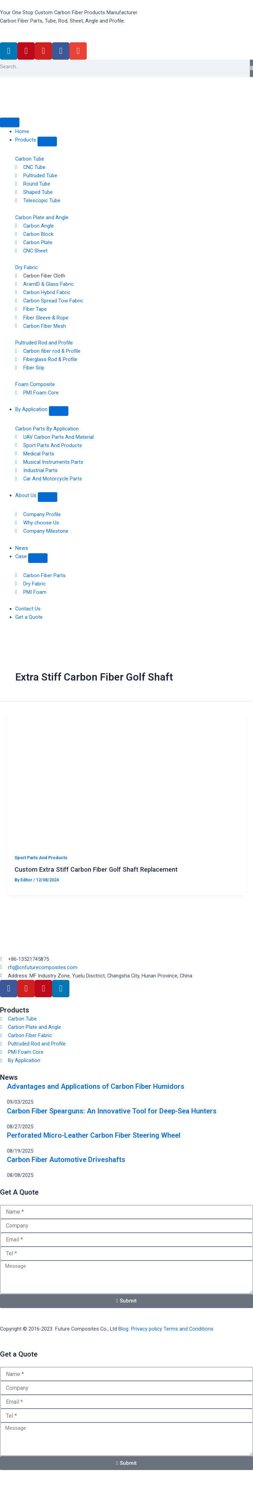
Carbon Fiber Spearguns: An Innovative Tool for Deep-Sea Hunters (112, 1111)
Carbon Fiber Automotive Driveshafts (66, 1159)
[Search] (251, 68)
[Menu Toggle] (9, 122)
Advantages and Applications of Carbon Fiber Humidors (95, 1086)
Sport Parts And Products (41, 857)
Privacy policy (146, 1329)
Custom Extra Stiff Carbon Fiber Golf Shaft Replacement (96, 869)
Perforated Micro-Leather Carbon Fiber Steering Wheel (93, 1135)
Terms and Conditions (188, 1329)
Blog (123, 1329)
